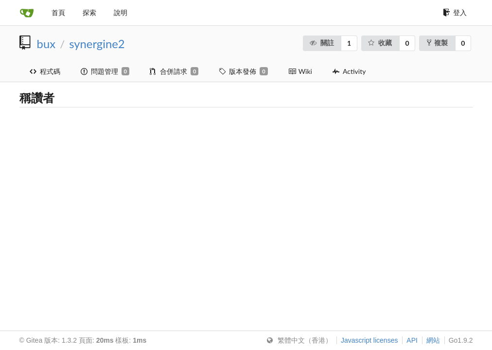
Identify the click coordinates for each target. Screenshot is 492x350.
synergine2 (96, 44)
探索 (89, 12)
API (412, 340)
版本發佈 (243, 71)
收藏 (380, 42)
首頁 (58, 12)
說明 (120, 12)
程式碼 (45, 71)
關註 (321, 42)
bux (46, 44)
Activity (349, 71)
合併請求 (174, 71)
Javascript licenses (369, 340)
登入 (455, 12)
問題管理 (105, 71)
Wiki (300, 71)
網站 (433, 340)
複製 (437, 42)
